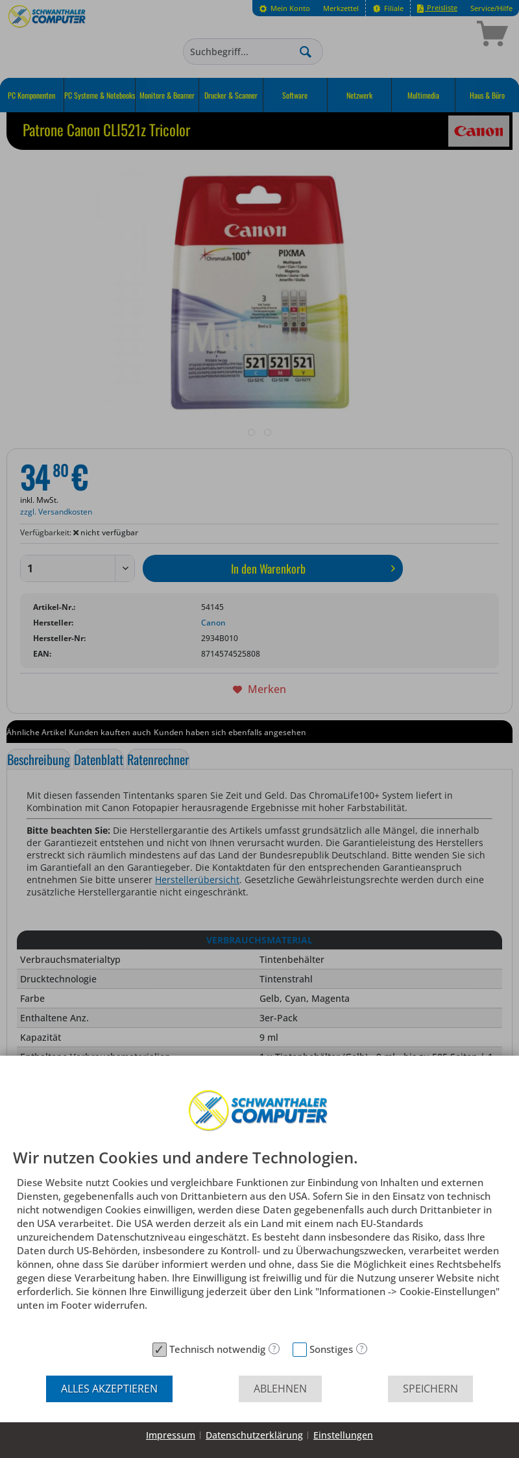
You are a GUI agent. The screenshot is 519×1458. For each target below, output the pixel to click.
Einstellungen (343, 1435)
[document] (259, 1242)
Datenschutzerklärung (254, 1435)
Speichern (430, 1388)
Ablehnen (280, 1388)
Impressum (170, 1435)
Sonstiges (331, 1349)
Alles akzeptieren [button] (109, 1388)
